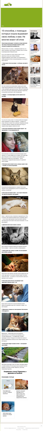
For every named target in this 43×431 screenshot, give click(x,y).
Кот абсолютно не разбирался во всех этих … (34, 63)
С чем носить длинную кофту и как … (35, 74)
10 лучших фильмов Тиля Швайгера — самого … (34, 52)
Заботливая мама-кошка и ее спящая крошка (7, 414)
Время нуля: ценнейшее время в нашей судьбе (34, 40)
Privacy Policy (18, 429)
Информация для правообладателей (32, 428)
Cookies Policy (25, 429)
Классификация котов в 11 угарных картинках (7, 392)
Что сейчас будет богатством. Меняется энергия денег (35, 85)
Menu (3, 25)
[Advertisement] (21, 16)
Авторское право (21, 428)
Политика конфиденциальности (10, 428)
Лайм (18, 426)
